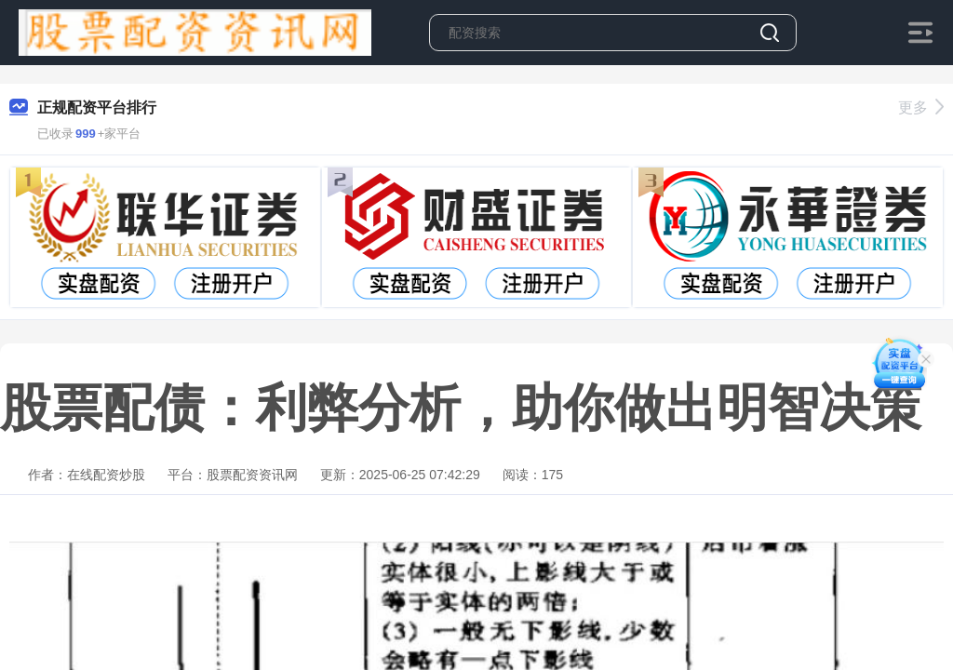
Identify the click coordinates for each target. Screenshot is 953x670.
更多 (921, 107)
